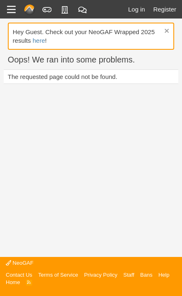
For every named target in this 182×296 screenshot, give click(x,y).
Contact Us (19, 275)
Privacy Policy (100, 275)
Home (13, 282)
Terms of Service (58, 275)
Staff (129, 275)
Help (164, 275)
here (39, 40)
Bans (146, 275)
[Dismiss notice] (165, 32)
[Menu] (11, 9)
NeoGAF (19, 263)
